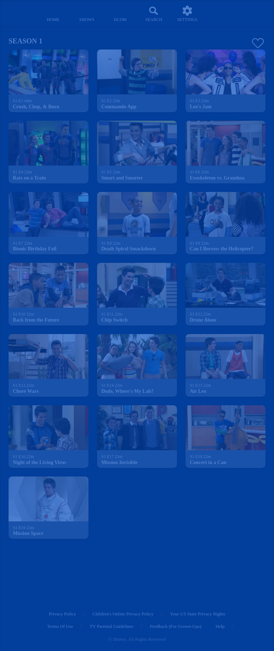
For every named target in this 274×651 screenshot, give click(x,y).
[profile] (221, 13)
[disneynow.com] (19, 11)
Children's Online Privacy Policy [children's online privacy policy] (122, 613)
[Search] (154, 13)
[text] (22, 101)
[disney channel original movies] (120, 13)
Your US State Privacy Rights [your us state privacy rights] (197, 613)
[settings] (187, 13)
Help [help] (219, 626)
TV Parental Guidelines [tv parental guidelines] (111, 626)
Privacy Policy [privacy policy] (62, 613)
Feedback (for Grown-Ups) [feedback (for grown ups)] (175, 626)
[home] (53, 13)
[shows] (87, 13)
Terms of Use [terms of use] (60, 626)
